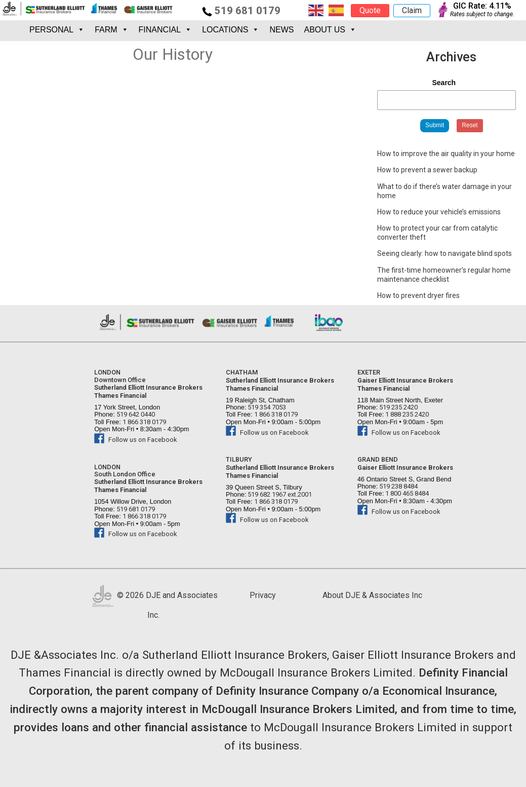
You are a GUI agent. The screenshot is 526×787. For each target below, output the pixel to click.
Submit (434, 125)
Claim (412, 10)
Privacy (263, 595)
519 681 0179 (241, 11)
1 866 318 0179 (143, 422)
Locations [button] (230, 29)
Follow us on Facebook (135, 439)
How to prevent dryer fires (418, 295)
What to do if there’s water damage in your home (444, 191)
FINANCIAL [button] (165, 29)
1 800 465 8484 (406, 493)
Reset (469, 125)
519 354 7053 (266, 407)
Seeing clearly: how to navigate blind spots (444, 253)
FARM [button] (111, 29)
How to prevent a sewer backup (427, 170)
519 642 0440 (135, 414)
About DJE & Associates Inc (372, 595)
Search (444, 83)
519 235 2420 (398, 407)
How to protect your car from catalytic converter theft (437, 232)
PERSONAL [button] (57, 29)
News (281, 29)
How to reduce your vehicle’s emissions (439, 212)
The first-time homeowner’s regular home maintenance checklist (444, 274)
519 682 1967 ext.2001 (279, 494)
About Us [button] (330, 29)
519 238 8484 (398, 486)
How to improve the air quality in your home (446, 153)
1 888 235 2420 (406, 414)
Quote (370, 10)
